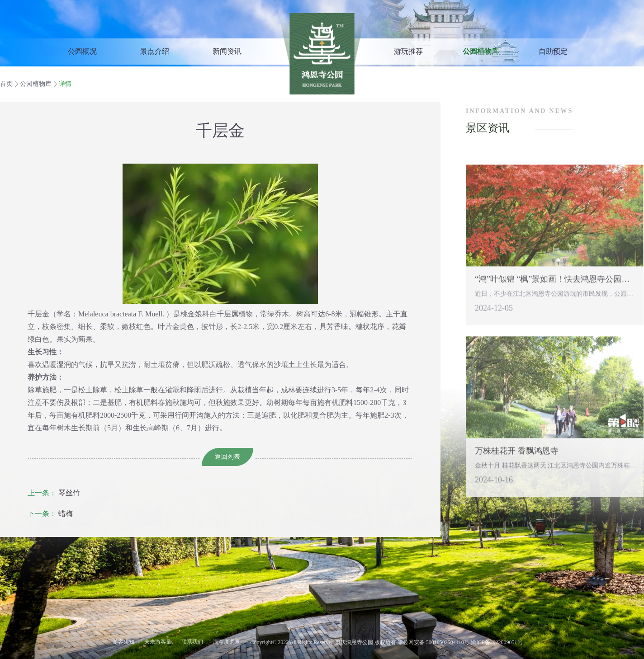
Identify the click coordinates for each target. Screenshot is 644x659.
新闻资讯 (227, 51)
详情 (65, 83)
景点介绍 (154, 51)
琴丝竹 (54, 493)
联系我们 (192, 642)
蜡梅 (50, 514)
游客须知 (123, 642)
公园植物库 (481, 51)
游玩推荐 (408, 51)
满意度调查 (226, 642)
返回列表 (227, 456)
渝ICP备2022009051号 (496, 642)
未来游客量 (157, 642)
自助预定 (553, 51)
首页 (6, 83)
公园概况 (82, 51)
